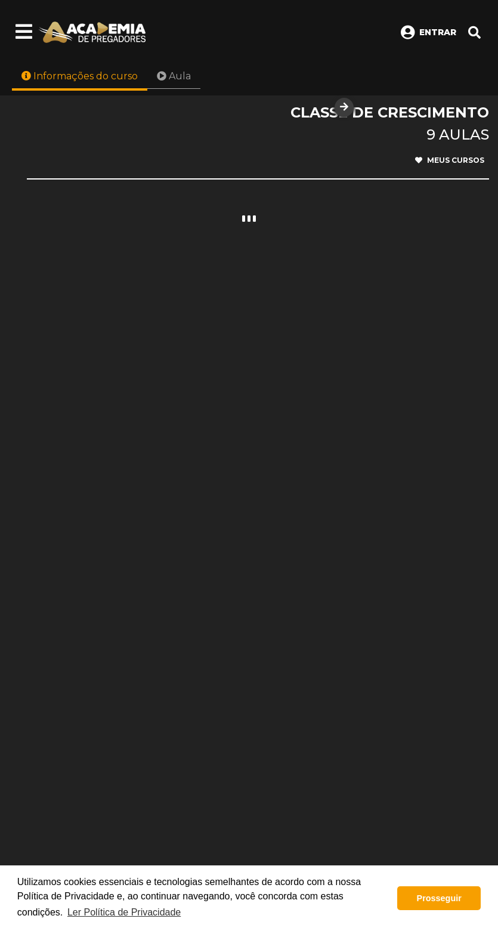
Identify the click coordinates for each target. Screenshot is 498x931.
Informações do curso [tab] (79, 76)
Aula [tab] (174, 76)
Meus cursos (449, 160)
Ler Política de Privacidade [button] (124, 912)
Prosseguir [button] (439, 898)
